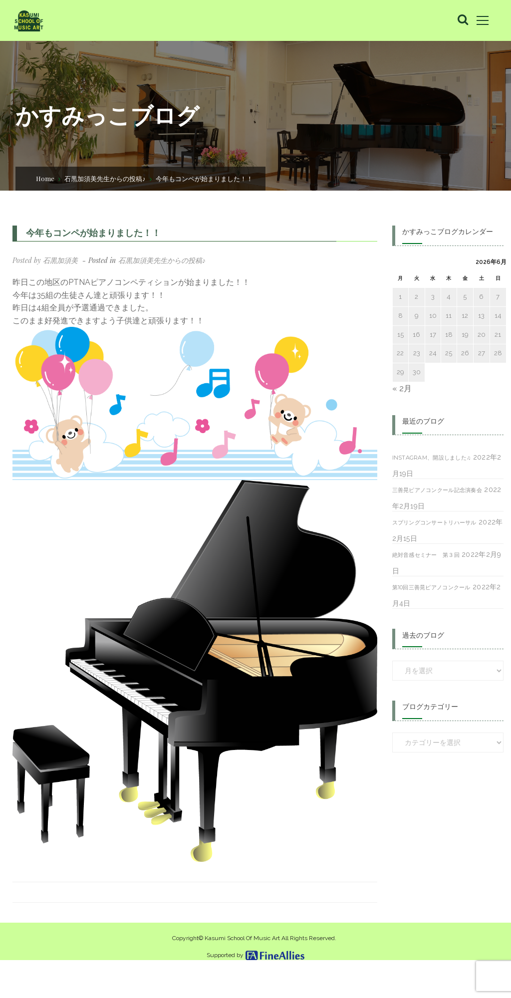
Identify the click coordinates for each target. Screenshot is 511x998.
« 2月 (402, 388)
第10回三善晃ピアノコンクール (431, 587)
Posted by (45, 260)
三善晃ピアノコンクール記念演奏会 (437, 490)
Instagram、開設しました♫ (431, 457)
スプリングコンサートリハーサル (434, 522)
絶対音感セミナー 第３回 (426, 554)
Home (45, 178)
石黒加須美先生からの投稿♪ (105, 178)
